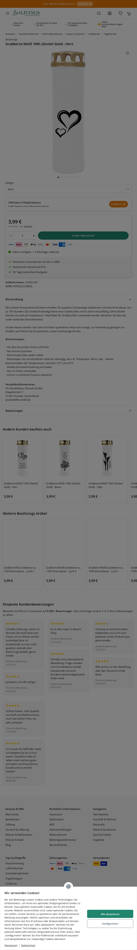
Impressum (12, 945)
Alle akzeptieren (109, 912)
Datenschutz (29, 945)
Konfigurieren (109, 921)
